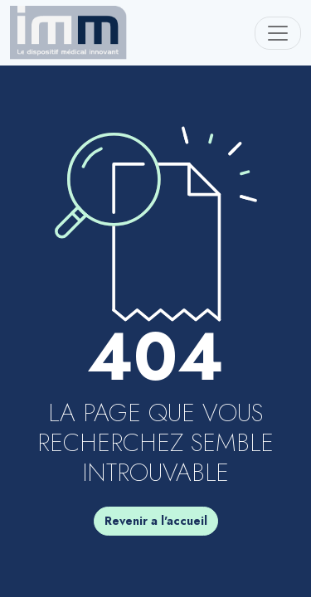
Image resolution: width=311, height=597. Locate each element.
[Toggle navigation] (278, 33)
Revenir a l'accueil (155, 520)
